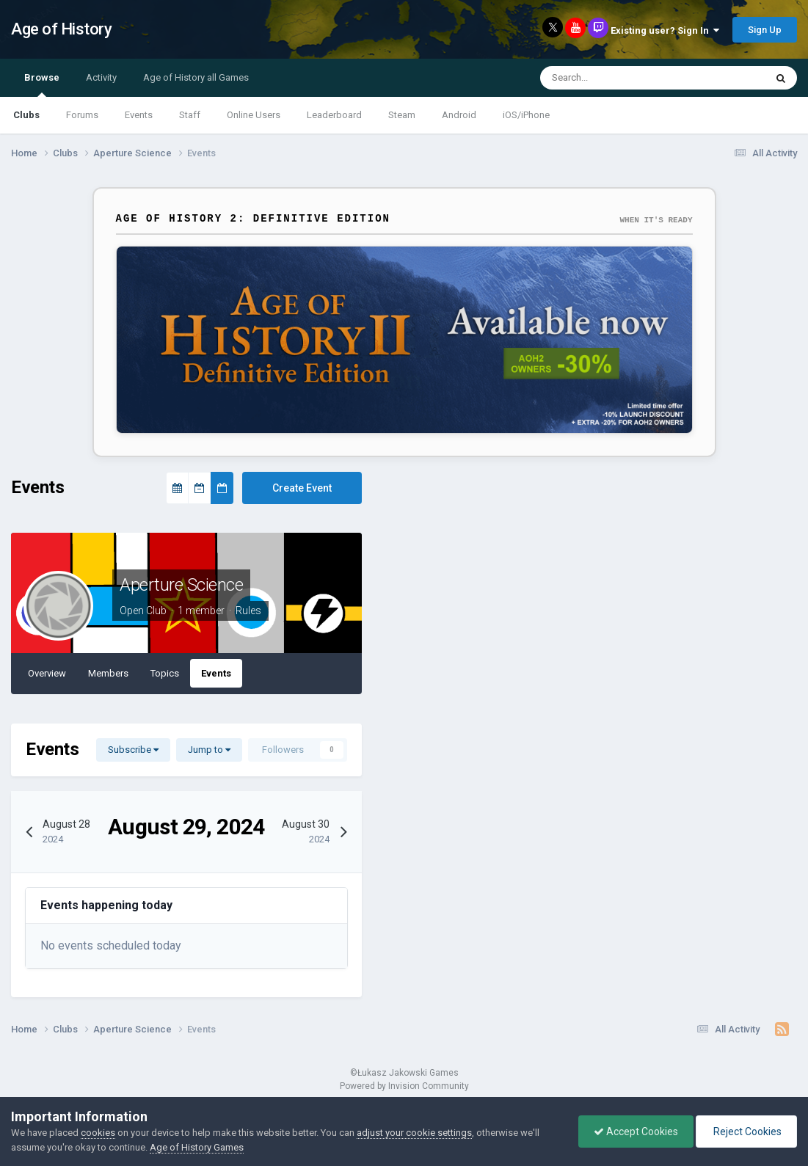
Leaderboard (334, 114)
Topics (164, 673)
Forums (82, 114)
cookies (98, 1132)
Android (459, 114)
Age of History (61, 29)
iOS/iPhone (526, 114)
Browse (41, 84)
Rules (248, 610)
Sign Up (765, 29)
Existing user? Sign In (665, 30)
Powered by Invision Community (404, 1086)
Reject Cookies (746, 1131)
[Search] (610, 78)
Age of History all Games (196, 77)
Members (108, 673)
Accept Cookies (636, 1131)
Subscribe (133, 749)
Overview (47, 673)
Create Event (302, 488)
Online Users (253, 114)
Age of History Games (197, 1147)
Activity (101, 77)
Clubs (26, 114)
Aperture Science (181, 585)
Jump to (209, 749)
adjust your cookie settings (414, 1132)
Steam (401, 114)
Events (139, 114)
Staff (189, 114)
